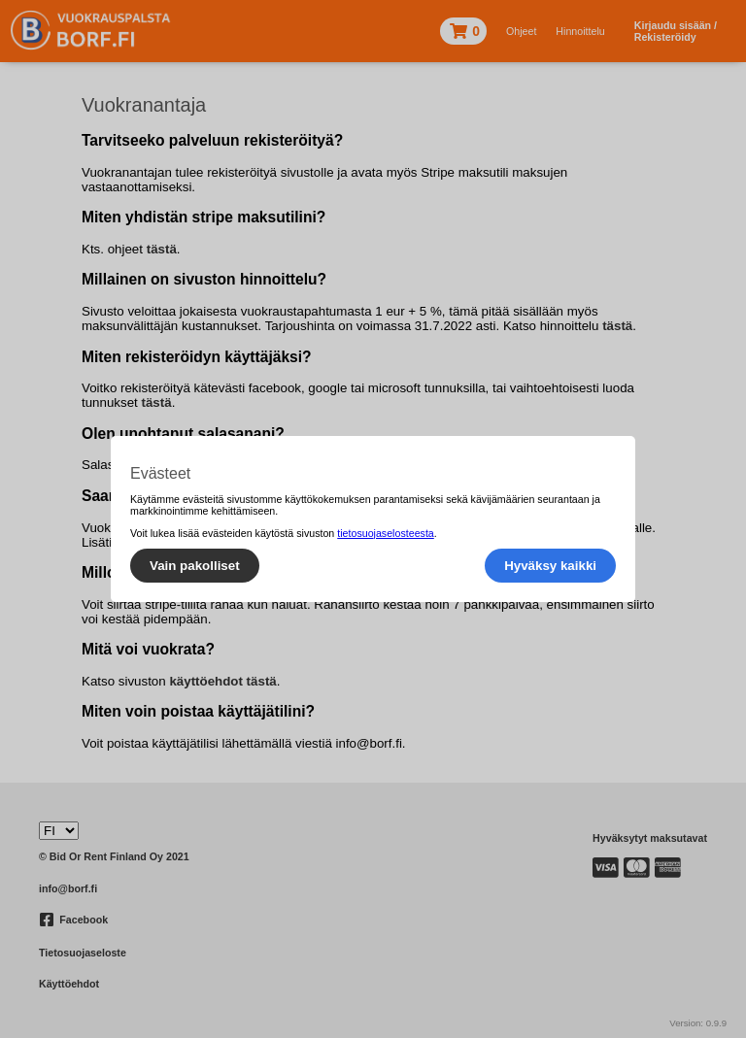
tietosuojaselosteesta (385, 533)
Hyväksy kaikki (550, 565)
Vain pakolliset (195, 565)
